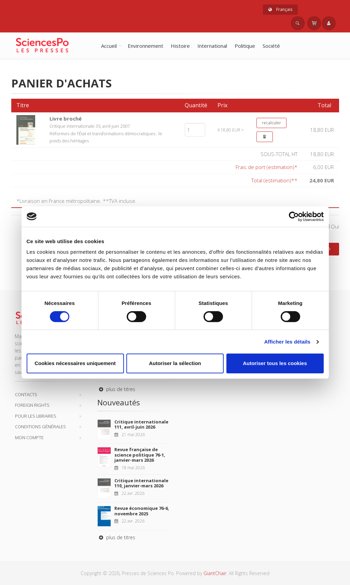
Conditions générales (40, 426)
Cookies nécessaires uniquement (75, 363)
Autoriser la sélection (175, 363)
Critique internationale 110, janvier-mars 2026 (141, 483)
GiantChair (215, 573)
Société (271, 45)
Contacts (26, 394)
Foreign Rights (32, 405)
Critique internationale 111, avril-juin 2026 (141, 424)
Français (280, 9)
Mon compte (29, 437)
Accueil (109, 45)
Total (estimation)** (274, 180)
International (212, 45)
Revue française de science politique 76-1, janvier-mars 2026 (139, 454)
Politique (245, 45)
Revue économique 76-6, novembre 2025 (141, 511)
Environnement (145, 45)
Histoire (180, 45)
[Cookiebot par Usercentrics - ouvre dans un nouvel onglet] (294, 216)
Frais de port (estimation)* (266, 167)
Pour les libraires (35, 416)
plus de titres (116, 389)
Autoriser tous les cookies (275, 363)
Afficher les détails (287, 342)
